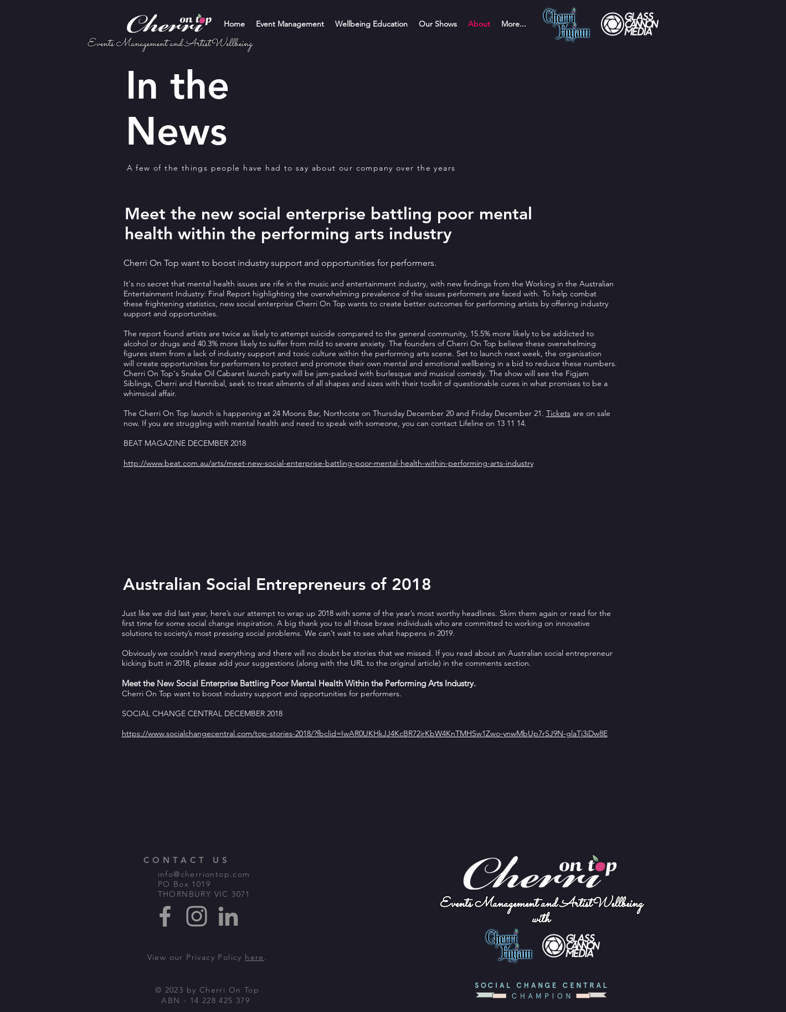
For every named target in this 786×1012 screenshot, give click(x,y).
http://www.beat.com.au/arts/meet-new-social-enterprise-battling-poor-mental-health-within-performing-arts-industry (328, 463)
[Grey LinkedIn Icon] (228, 916)
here (254, 957)
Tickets (558, 413)
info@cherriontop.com (204, 874)
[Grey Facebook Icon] (165, 916)
